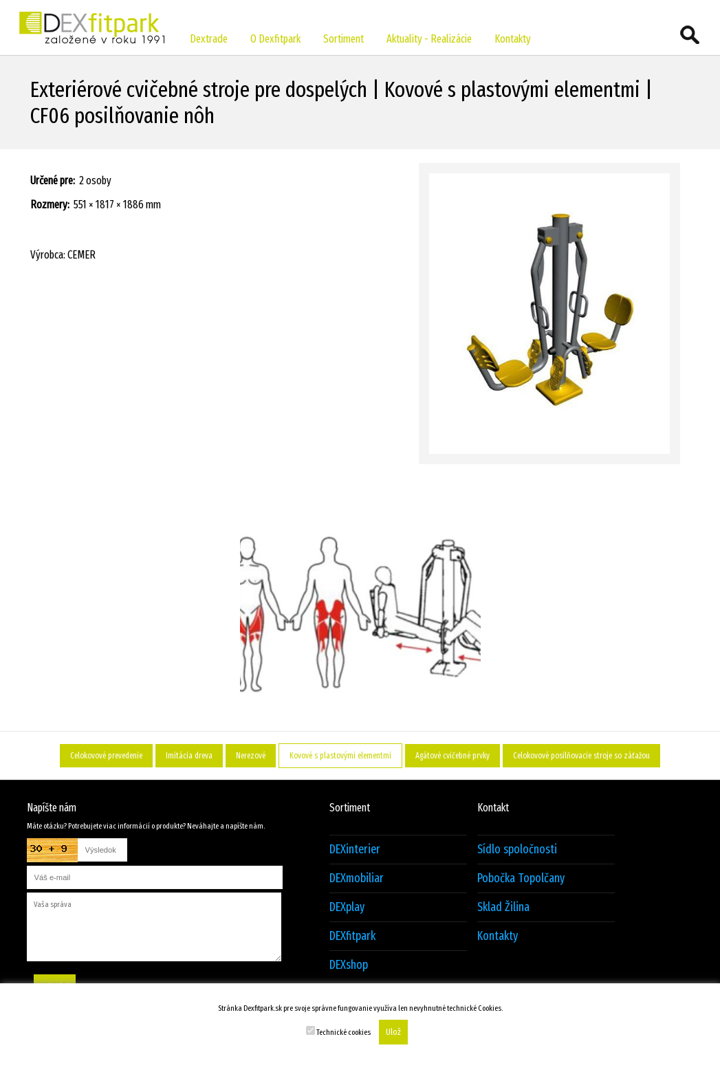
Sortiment (343, 38)
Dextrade (209, 38)
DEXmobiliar (356, 878)
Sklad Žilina (503, 907)
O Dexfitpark (275, 38)
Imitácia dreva (189, 756)
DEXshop (348, 965)
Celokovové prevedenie (106, 756)
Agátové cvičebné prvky (452, 756)
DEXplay (346, 907)
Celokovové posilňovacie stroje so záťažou (581, 756)
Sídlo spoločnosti (517, 849)
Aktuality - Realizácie (429, 38)
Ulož (393, 1032)
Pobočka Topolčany (521, 878)
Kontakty (512, 38)
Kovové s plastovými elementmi (340, 756)
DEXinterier (354, 849)
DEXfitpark (352, 936)
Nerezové (250, 756)
